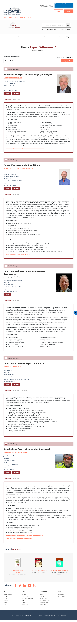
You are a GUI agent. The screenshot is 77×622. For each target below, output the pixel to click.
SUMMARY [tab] (8, 99)
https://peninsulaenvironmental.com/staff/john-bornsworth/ (24, 535)
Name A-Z (8, 61)
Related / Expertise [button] (37, 50)
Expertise (29, 37)
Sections (15, 37)
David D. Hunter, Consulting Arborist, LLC (18, 168)
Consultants (6, 596)
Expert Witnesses (8, 594)
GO (68, 25)
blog (67, 37)
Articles (41, 37)
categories (22, 17)
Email (7, 93)
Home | (13, 615)
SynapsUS (67, 61)
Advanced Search (64, 29)
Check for (13, 69)
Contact (41, 594)
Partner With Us (43, 604)
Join (68, 11)
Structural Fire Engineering (38, 570)
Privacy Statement (62, 596)
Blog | (18, 615)
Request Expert (43, 598)
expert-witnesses (13, 17)
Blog (5, 604)
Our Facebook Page (44, 600)
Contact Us (28, 615)
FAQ (23, 600)
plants (29, 17)
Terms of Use (61, 594)
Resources (55, 37)
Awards (23, 602)
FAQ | (22, 615)
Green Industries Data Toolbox (17, 571)
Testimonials (25, 604)
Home (5, 17)
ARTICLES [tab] (24, 390)
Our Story (24, 594)
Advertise (42, 596)
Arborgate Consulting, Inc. (13, 78)
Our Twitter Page (44, 602)
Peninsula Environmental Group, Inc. (17, 452)
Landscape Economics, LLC (13, 367)
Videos (5, 602)
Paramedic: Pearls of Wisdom (59, 570)
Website (16, 93)
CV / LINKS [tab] (16, 99)
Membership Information (28, 598)
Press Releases (25, 596)
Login (58, 11)
